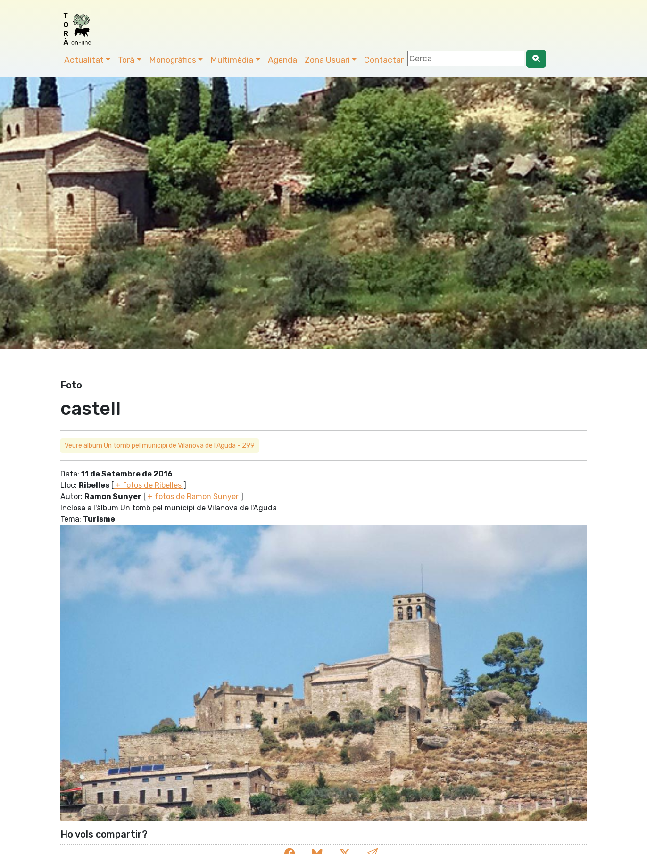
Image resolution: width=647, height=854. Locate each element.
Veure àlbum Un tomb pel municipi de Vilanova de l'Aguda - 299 (160, 446)
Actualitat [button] (84, 60)
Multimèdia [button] (231, 60)
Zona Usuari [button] (327, 60)
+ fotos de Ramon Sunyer (193, 496)
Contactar (384, 60)
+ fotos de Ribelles (148, 485)
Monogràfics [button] (172, 60)
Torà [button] (126, 60)
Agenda (282, 60)
